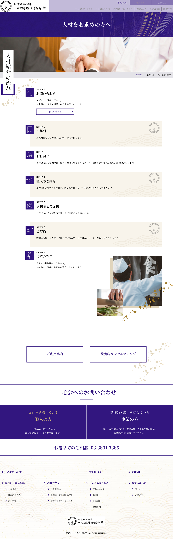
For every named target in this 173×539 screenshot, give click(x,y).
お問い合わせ (55, 111)
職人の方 (140, 2)
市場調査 (97, 501)
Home (139, 74)
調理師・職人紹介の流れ (62, 495)
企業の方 (162, 2)
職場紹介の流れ (15, 495)
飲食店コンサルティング (62, 501)
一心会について (103, 9)
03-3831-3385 (106, 448)
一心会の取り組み (84, 9)
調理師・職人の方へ (123, 9)
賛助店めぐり (99, 489)
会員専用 (97, 506)
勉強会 (96, 495)
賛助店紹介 (154, 9)
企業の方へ (141, 9)
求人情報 (12, 501)
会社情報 (167, 9)
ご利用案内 (13, 489)
